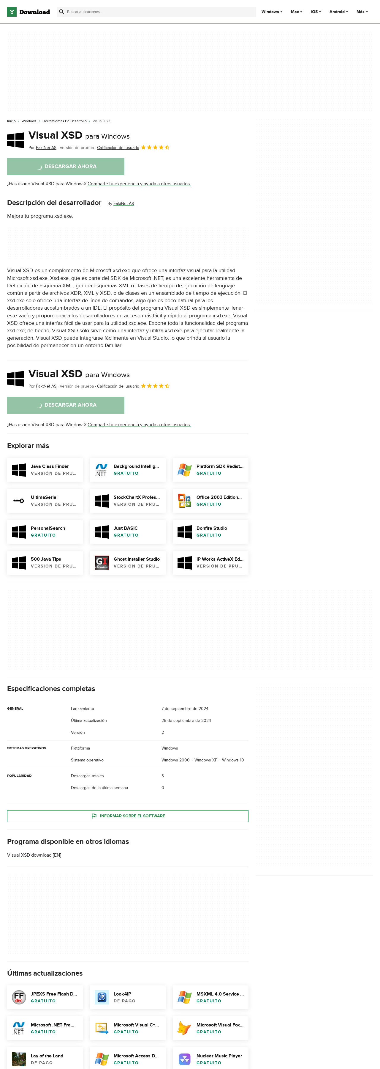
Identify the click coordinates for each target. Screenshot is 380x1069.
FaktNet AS (123, 203)
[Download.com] (28, 12)
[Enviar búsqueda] (61, 12)
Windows (270, 12)
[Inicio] (11, 121)
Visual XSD (79, 135)
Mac (295, 12)
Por (42, 147)
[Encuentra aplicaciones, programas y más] (156, 12)
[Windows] (29, 121)
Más (363, 11)
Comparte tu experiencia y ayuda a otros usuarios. (139, 184)
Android (337, 12)
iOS (314, 12)
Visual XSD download (29, 855)
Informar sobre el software (128, 816)
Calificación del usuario (133, 147)
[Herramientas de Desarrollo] (64, 121)
